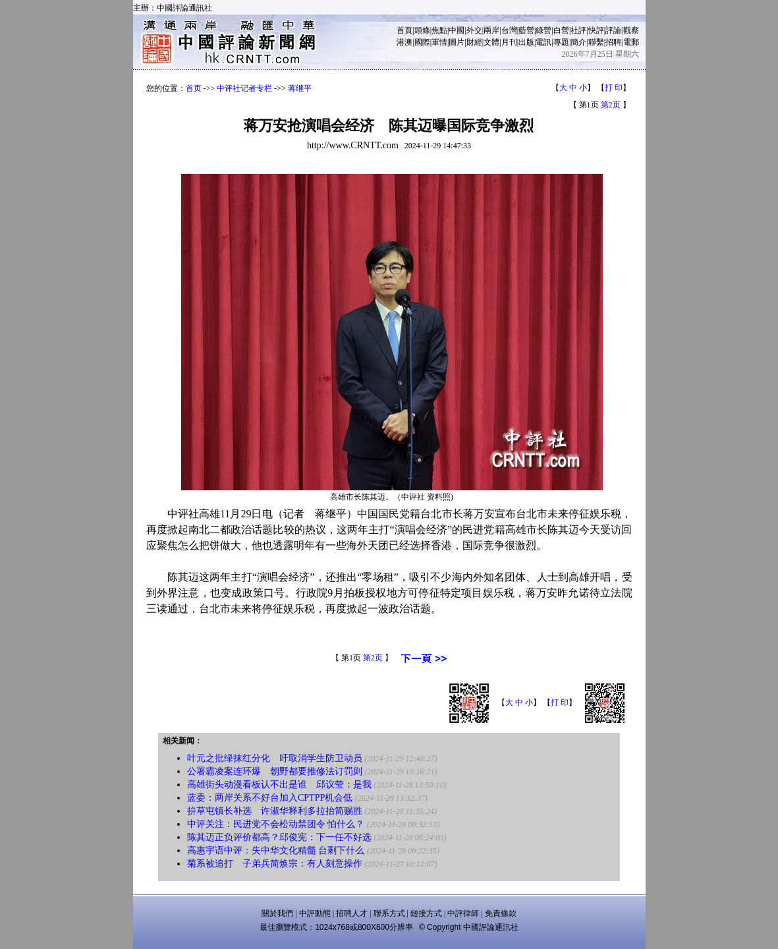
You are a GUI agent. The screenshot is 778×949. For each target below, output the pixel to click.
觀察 (631, 30)
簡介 (578, 42)
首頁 (404, 30)
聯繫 (596, 42)
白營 (561, 30)
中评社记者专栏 (244, 88)
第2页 (611, 104)
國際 (422, 42)
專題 (561, 42)
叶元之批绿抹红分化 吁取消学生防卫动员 (274, 758)
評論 (613, 30)
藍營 (526, 30)
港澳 (404, 42)
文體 (491, 42)
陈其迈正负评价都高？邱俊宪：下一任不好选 (279, 837)
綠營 (543, 30)
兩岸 (491, 30)
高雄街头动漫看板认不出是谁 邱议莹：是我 (279, 785)
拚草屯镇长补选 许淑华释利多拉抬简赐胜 (274, 811)
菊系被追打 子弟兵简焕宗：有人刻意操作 (274, 864)
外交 (474, 30)
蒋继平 (300, 88)
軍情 (439, 42)
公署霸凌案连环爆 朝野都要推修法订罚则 (274, 771)
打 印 (614, 87)
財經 (474, 42)
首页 (194, 88)
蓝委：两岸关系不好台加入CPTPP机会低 (269, 798)
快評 (596, 30)
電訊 (543, 42)
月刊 (509, 42)
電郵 (631, 42)
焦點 (439, 30)
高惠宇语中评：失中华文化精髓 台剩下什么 (276, 850)
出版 (526, 42)
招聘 (613, 42)
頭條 (422, 30)
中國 (456, 30)
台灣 (509, 30)
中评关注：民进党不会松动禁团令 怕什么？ (276, 824)
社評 (578, 30)
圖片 (456, 42)
